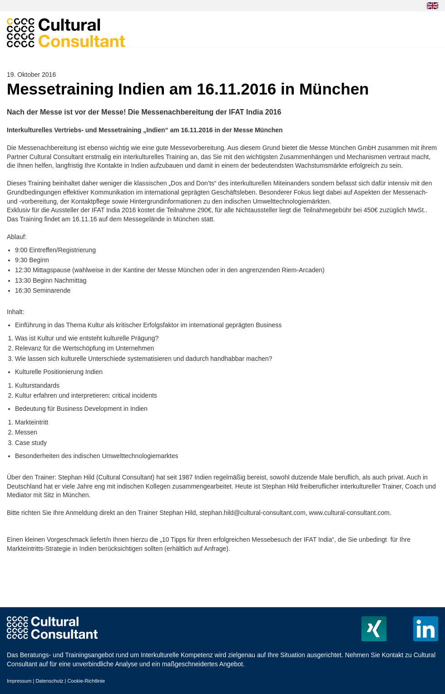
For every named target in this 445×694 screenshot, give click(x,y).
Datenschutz (49, 681)
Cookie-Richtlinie (86, 681)
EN (432, 5)
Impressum (19, 681)
